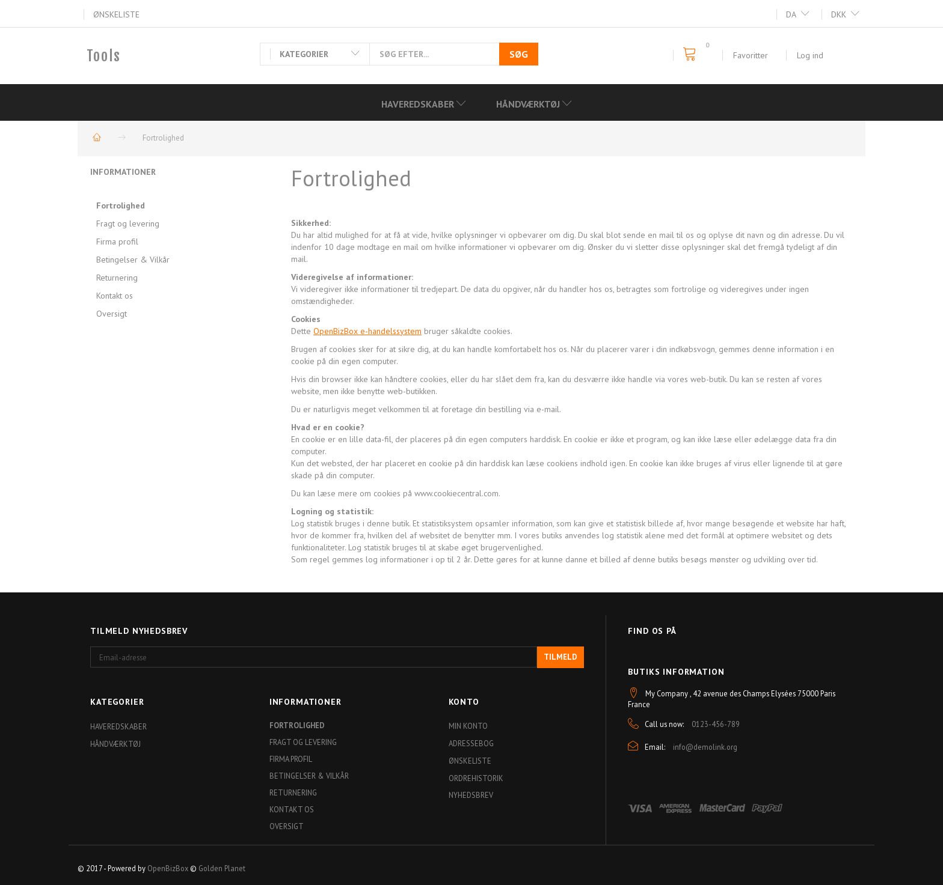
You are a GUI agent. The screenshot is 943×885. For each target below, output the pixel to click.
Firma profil (117, 241)
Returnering (117, 277)
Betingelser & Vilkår (133, 259)
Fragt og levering (127, 223)
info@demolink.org (705, 747)
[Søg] (518, 54)
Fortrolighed (120, 205)
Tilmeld (560, 657)
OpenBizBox (167, 868)
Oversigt (111, 313)
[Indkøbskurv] (693, 54)
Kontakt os (114, 295)
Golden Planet (221, 868)
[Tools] (104, 56)
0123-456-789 (716, 724)
